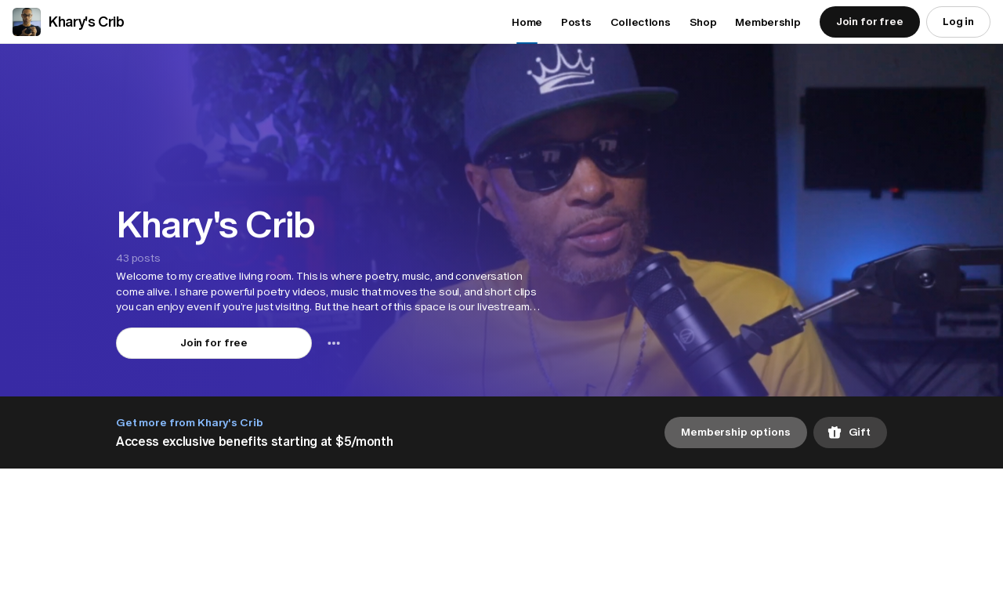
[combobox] (333, 343)
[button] (328, 292)
